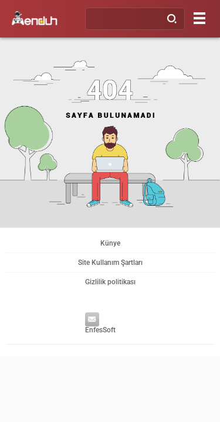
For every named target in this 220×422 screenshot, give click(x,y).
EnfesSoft (97, 324)
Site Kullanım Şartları (110, 262)
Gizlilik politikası (110, 281)
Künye (110, 243)
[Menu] (199, 18)
